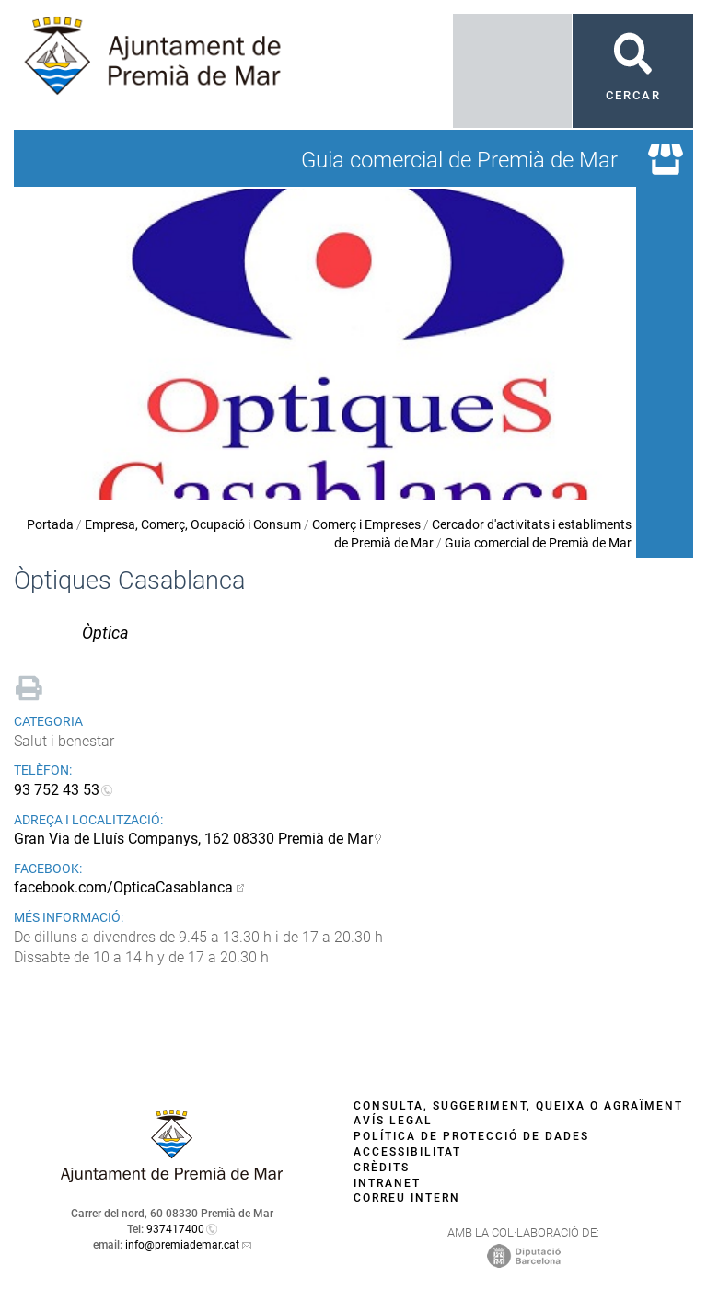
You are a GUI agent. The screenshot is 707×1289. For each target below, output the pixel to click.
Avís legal (393, 1120)
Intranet (387, 1183)
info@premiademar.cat (182, 1244)
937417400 (175, 1229)
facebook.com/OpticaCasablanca (123, 887)
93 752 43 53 (56, 790)
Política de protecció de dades (471, 1136)
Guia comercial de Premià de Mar (538, 542)
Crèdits (382, 1167)
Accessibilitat (407, 1151)
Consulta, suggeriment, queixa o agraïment (518, 1105)
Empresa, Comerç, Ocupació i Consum (193, 524)
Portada (50, 524)
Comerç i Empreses (366, 524)
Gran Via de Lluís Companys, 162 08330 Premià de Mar (193, 838)
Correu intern (407, 1197)
